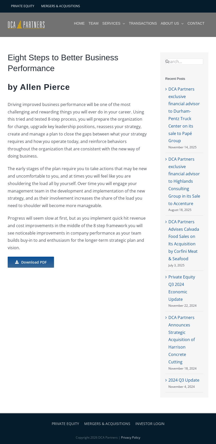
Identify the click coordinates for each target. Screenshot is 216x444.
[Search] (167, 61)
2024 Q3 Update (183, 380)
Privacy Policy (130, 437)
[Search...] (184, 62)
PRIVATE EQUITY (65, 423)
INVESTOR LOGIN (150, 423)
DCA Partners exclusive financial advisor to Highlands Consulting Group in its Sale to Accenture (184, 181)
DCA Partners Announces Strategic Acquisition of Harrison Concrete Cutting (181, 340)
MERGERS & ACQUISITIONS (107, 423)
